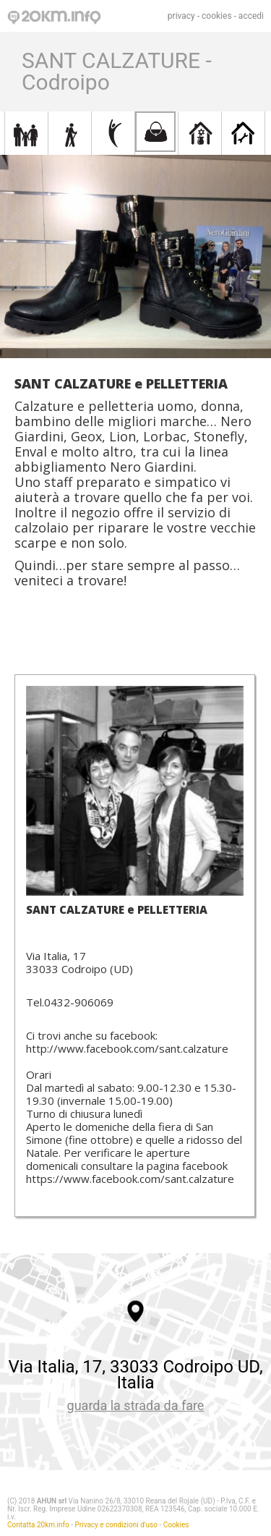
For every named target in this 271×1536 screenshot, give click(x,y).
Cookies (176, 1525)
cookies (217, 16)
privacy (181, 16)
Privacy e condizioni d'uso (116, 1525)
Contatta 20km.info (38, 1525)
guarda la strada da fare (136, 1405)
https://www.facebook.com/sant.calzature (130, 1178)
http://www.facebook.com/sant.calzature (127, 1048)
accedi (251, 16)
